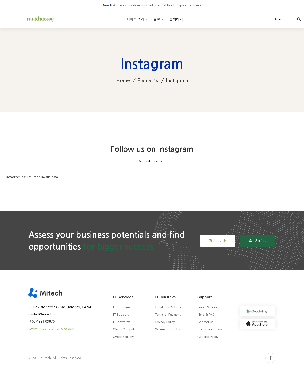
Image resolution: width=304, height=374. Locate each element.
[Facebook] (270, 358)
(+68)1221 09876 (41, 321)
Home (123, 80)
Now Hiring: (111, 5)
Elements (147, 80)
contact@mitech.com (44, 314)
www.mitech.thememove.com (51, 328)
